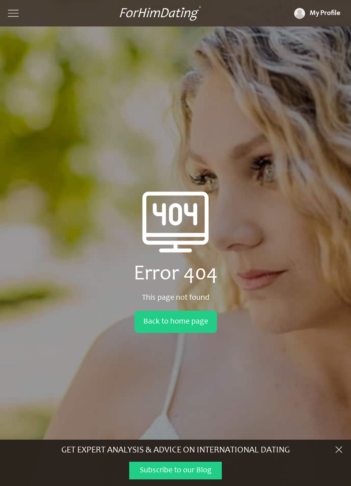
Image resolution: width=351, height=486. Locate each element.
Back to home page (175, 322)
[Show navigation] (13, 13)
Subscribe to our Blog (176, 471)
